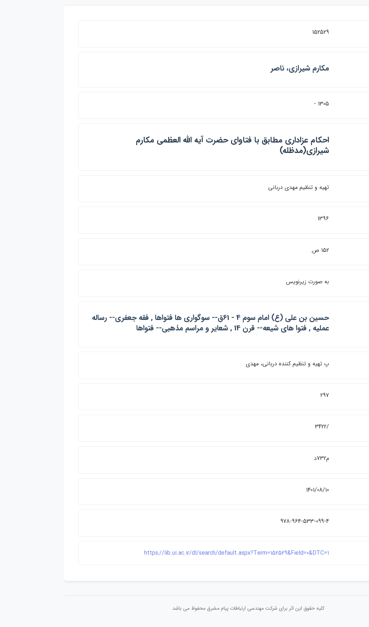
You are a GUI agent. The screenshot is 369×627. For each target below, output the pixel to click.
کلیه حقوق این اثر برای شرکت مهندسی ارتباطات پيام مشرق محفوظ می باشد (184, 608)
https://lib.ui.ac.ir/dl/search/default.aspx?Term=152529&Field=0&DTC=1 (172, 553)
